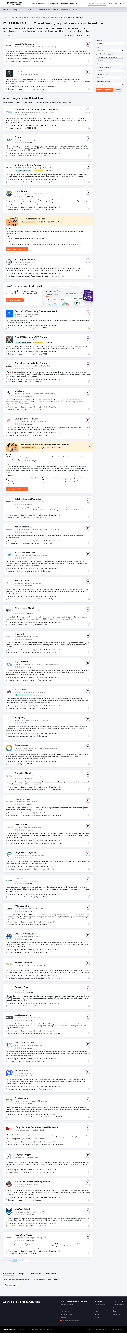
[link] (53, 3)
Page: (21, 1261)
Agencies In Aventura (31, 17)
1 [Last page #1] (32, 1261)
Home (5, 17)
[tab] (8, 1274)
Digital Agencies (15, 17)
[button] (111, 4)
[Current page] (26, 1260)
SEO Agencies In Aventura (49, 17)
